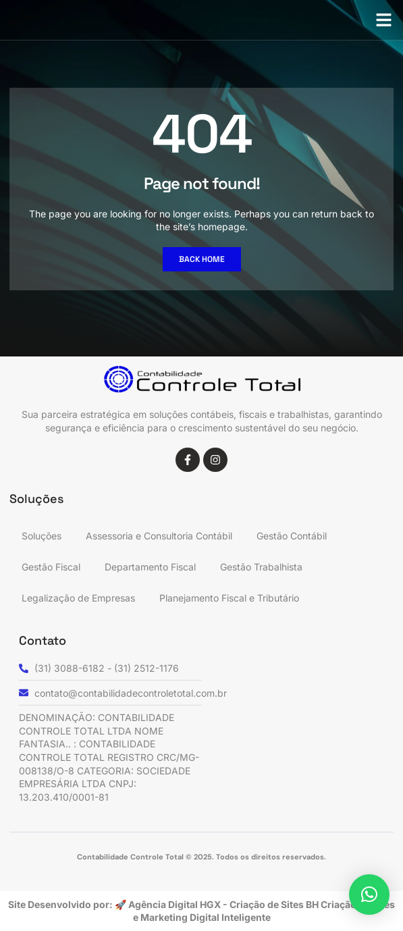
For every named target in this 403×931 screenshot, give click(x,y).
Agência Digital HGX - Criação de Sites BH (223, 904)
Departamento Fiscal (150, 567)
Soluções (41, 535)
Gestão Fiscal (51, 567)
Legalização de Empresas (78, 598)
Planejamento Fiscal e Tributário (229, 598)
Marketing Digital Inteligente (205, 917)
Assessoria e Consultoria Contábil (159, 535)
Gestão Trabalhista (261, 567)
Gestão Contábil (292, 535)
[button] (384, 20)
